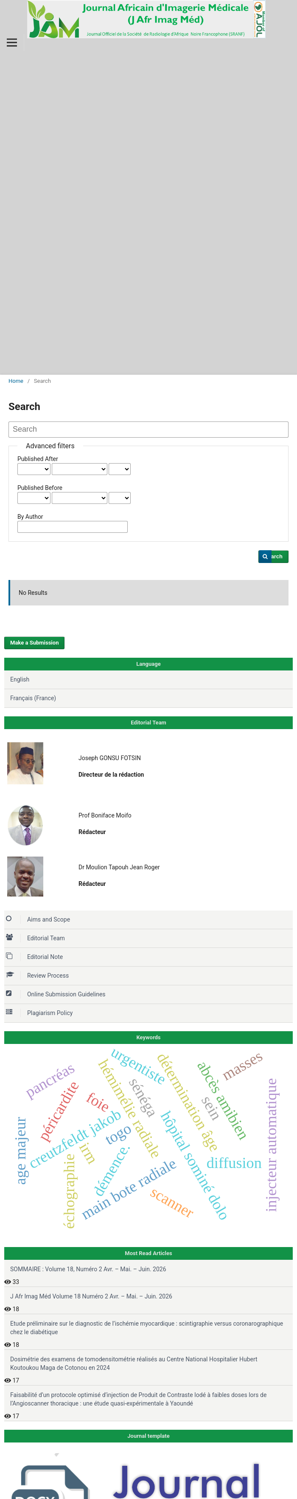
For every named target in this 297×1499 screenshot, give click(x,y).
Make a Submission (34, 642)
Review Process (37, 975)
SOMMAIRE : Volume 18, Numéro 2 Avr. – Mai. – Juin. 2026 (88, 1269)
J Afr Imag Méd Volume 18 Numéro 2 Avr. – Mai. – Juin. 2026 (91, 1296)
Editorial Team (35, 938)
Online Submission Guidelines (56, 994)
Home (15, 381)
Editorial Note (34, 957)
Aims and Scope (38, 919)
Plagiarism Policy (39, 1013)
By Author (30, 516)
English (19, 679)
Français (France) (33, 698)
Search (273, 556)
